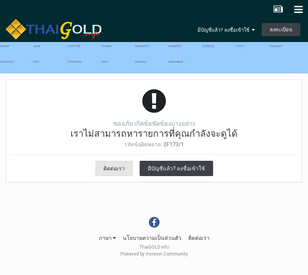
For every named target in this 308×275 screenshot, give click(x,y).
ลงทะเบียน (281, 29)
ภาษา (107, 238)
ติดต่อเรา (114, 168)
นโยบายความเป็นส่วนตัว (152, 238)
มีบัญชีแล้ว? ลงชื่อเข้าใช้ (226, 30)
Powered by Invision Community (154, 254)
